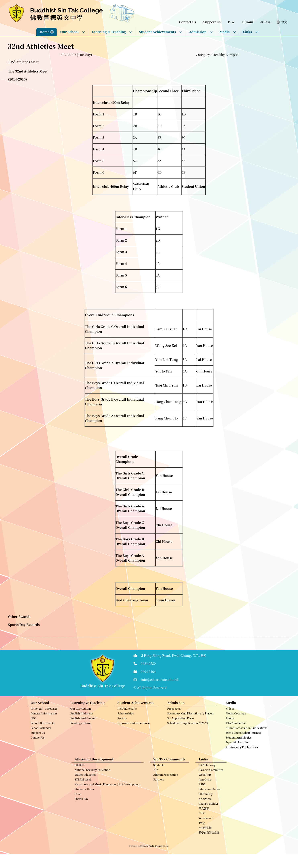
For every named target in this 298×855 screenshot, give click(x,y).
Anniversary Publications (242, 749)
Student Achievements (160, 32)
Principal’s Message (44, 710)
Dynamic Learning (237, 744)
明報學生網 (205, 830)
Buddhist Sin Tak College (66, 10)
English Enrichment (83, 720)
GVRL (202, 815)
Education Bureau (210, 791)
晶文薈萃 (204, 810)
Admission (201, 32)
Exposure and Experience (133, 725)
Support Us (38, 735)
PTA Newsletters (236, 725)
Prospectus (174, 710)
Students (158, 767)
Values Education (86, 776)
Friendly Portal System (151, 846)
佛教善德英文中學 (57, 17)
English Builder (208, 805)
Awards (122, 720)
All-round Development (94, 761)
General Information (44, 715)
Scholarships (125, 715)
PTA (155, 772)
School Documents (42, 725)
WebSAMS (205, 776)
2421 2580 (148, 663)
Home (44, 32)
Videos (230, 710)
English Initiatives (81, 715)
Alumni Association (165, 776)
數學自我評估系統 (209, 834)
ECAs (78, 796)
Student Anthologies (239, 739)
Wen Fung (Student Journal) (243, 735)
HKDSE (79, 767)
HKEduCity (206, 796)
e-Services (205, 801)
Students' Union (85, 791)
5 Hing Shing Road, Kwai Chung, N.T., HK (173, 655)
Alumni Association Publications (246, 730)
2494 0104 (148, 671)
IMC (33, 720)
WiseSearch (206, 820)
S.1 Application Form (180, 720)
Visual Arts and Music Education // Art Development (108, 786)
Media (227, 32)
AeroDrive (205, 781)
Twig (202, 825)
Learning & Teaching (112, 32)
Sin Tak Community (169, 761)
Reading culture (80, 725)
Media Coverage (236, 715)
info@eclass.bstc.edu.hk (160, 679)
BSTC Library (207, 767)
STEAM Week (83, 781)
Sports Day (81, 801)
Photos (230, 720)
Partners (158, 781)
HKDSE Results (127, 710)
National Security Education (92, 772)
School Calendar (41, 730)
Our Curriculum (80, 710)
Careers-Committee (211, 772)
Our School (72, 32)
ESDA (202, 786)
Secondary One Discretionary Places (190, 715)
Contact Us (37, 739)
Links (250, 32)
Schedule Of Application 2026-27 (187, 725)
